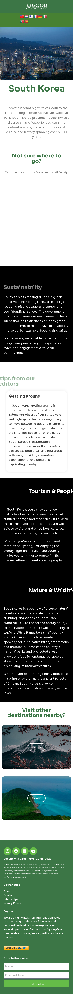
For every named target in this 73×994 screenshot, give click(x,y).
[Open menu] (53, 20)
